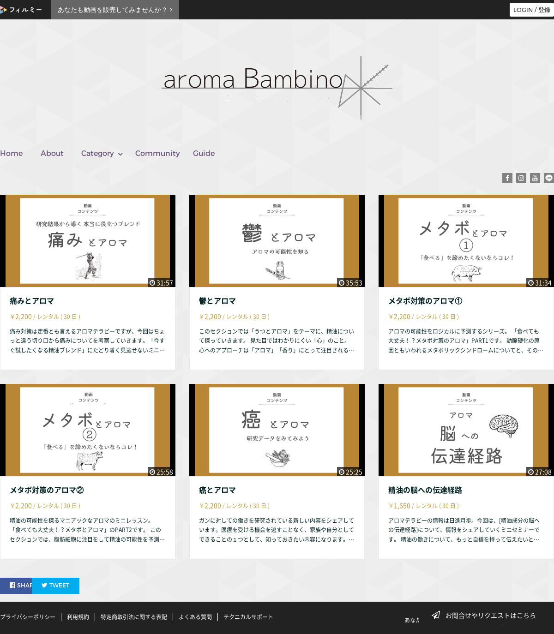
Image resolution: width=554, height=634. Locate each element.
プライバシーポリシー (27, 617)
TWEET (79, 584)
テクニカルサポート (248, 617)
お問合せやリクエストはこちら (487, 615)
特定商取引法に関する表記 (134, 617)
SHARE (25, 584)
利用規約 (78, 617)
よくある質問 (195, 617)
